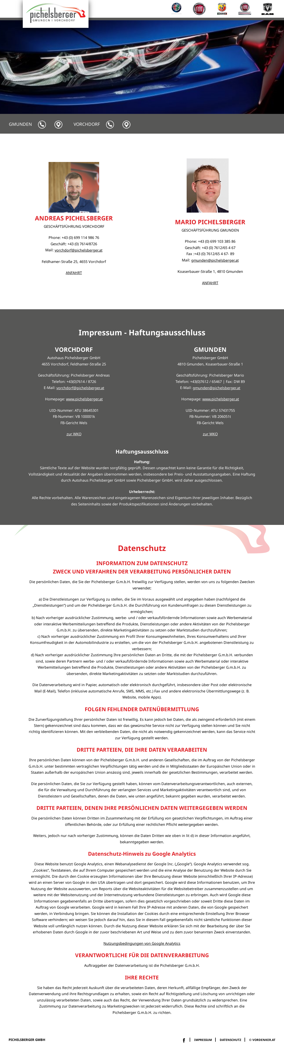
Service (149, 143)
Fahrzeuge (206, 143)
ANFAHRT (74, 272)
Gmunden (20, 124)
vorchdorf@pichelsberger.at (78, 250)
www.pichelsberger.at (84, 399)
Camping (176, 143)
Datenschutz (230, 1040)
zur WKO (74, 434)
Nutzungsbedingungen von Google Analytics (141, 943)
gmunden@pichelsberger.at (215, 260)
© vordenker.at (262, 1040)
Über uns (237, 143)
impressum (203, 1040)
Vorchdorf (87, 124)
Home (127, 143)
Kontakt (265, 143)
